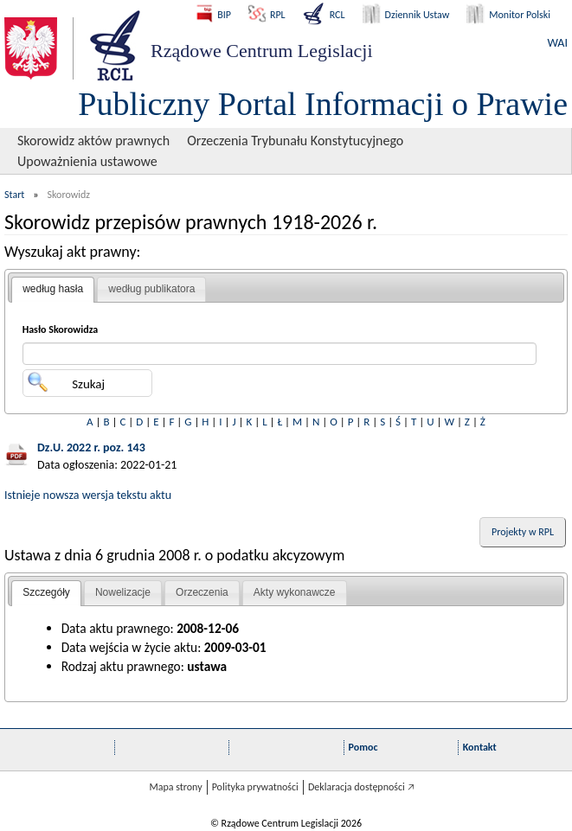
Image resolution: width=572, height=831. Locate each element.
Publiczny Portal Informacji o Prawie (323, 104)
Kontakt (480, 747)
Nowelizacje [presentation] (123, 592)
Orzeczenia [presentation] (202, 592)
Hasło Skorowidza (60, 329)
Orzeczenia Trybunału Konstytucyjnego (295, 140)
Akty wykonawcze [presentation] (295, 592)
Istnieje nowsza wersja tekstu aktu (87, 495)
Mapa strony (175, 787)
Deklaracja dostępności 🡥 (361, 787)
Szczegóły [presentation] (46, 592)
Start (14, 195)
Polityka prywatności (255, 787)
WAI (558, 42)
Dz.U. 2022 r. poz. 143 (91, 447)
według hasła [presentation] (52, 289)
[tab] (52, 290)
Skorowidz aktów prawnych (93, 140)
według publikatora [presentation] (151, 289)
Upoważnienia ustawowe (87, 161)
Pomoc (363, 747)
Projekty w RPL (523, 532)
